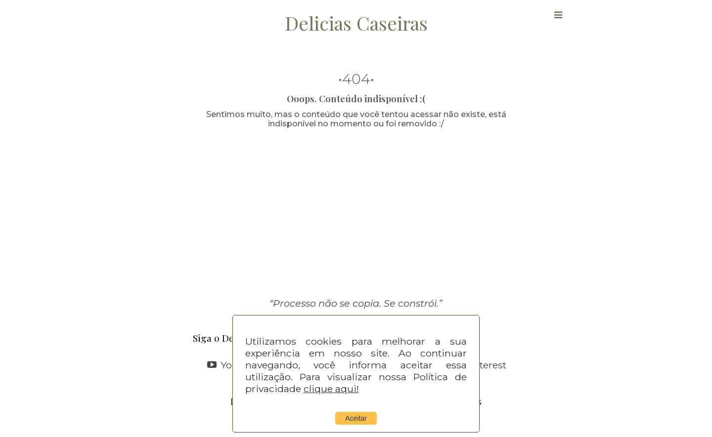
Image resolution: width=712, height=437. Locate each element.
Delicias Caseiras (356, 23)
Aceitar (356, 418)
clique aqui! (331, 389)
